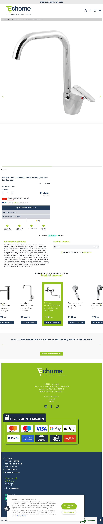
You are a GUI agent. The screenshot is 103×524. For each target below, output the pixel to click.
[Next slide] (100, 96)
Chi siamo (8, 458)
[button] (2, 170)
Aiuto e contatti (11, 461)
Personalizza (69, 512)
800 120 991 (87, 252)
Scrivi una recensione (51, 354)
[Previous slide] (2, 344)
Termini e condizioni (12, 464)
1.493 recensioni (9, 483)
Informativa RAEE (11, 472)
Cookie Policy (10, 470)
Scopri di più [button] (11, 199)
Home (3, 19)
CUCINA (8, 19)
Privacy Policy (10, 467)
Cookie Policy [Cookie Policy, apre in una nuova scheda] (21, 515)
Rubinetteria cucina (16, 19)
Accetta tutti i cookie (69, 506)
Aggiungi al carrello (29, 322)
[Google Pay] (38, 220)
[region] (45, 508)
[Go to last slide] (2, 96)
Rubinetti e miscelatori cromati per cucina (33, 19)
